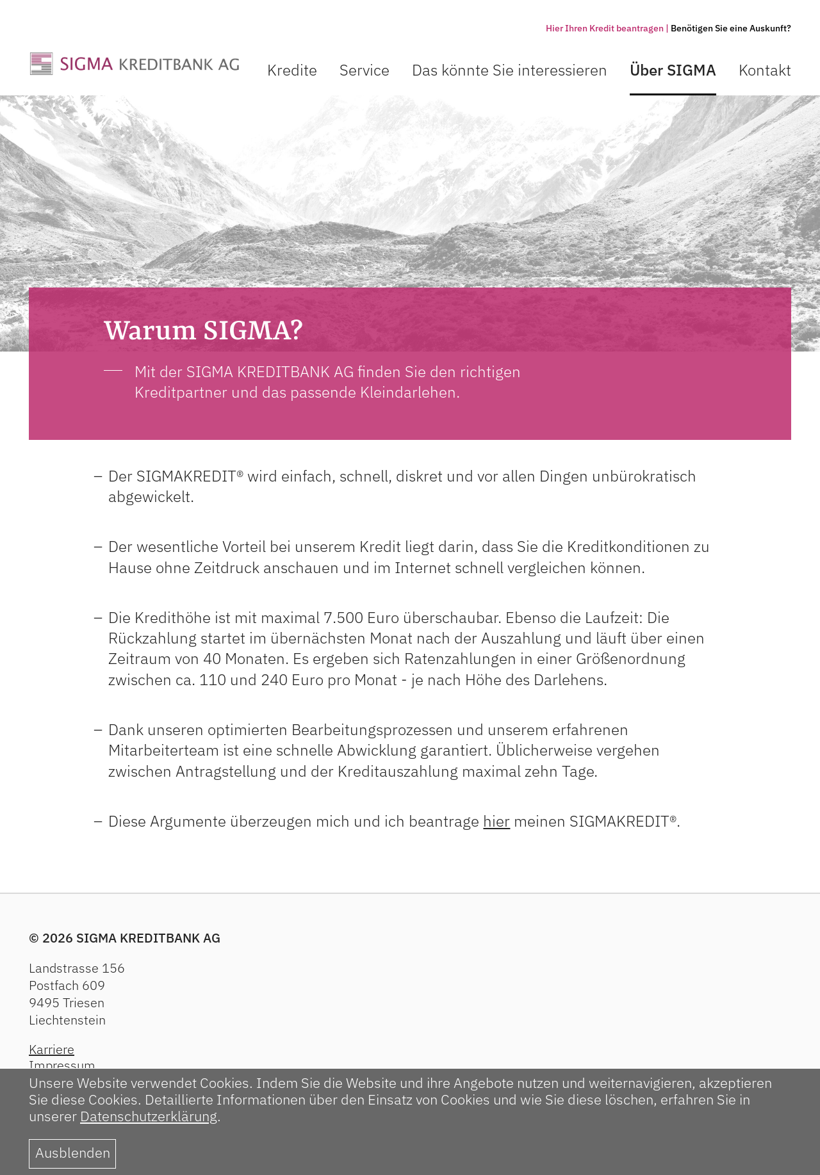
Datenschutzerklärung (148, 1116)
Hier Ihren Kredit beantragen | (607, 28)
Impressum (62, 1065)
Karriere (51, 1049)
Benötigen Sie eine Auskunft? (731, 28)
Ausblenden (72, 1153)
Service (365, 70)
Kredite (292, 70)
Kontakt (765, 70)
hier (496, 821)
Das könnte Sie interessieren (509, 70)
